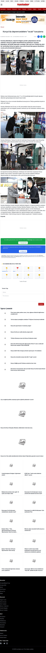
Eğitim (34, 9)
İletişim (1, 633)
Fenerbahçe (3, 622)
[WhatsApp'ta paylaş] (44, 36)
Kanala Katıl (23, 242)
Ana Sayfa (3, 9)
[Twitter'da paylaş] (41, 36)
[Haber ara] (45, 12)
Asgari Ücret (3, 599)
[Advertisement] (23, 85)
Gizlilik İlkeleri (3, 637)
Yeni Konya (2, 589)
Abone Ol (23, 251)
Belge (1, 593)
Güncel (9, 9)
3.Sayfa (29, 9)
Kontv (1, 587)
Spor (19, 9)
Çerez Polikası (3, 635)
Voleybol (2, 627)
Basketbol (2, 624)
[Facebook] (1, 643)
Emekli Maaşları (4, 608)
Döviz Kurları (3, 602)
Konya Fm (2, 591)
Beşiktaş (2, 618)
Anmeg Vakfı (3, 585)
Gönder (41, 304)
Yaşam (39, 9)
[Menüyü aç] (1, 5)
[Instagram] (7, 643)
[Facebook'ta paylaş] (38, 36)
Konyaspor (2, 616)
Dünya (44, 9)
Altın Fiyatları (3, 604)
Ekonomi (14, 9)
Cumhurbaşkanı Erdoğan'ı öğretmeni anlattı (13, 12)
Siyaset (24, 9)
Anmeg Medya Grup (5, 583)
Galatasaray (3, 620)
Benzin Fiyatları (4, 610)
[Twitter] (4, 643)
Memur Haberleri (4, 606)
